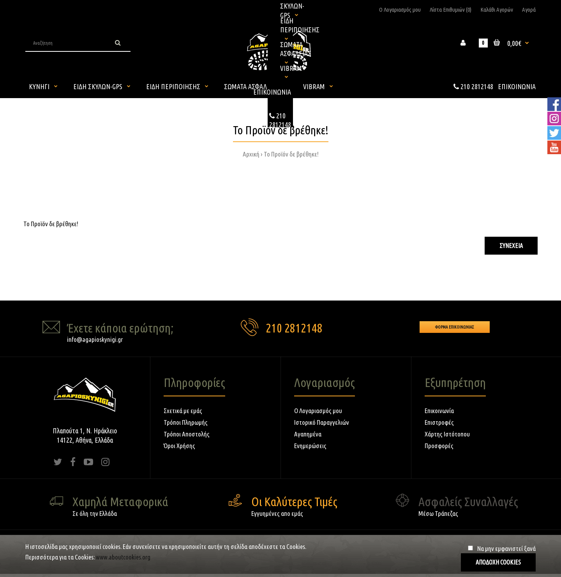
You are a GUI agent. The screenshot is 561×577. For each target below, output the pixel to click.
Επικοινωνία (439, 410)
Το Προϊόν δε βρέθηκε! (291, 154)
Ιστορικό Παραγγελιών (321, 422)
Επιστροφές (439, 422)
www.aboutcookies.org (123, 557)
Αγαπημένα (307, 434)
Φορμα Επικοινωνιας (454, 327)
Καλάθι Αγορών (496, 9)
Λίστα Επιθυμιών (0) (450, 9)
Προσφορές (439, 445)
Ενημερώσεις (310, 445)
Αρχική (251, 154)
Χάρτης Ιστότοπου (447, 434)
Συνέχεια (511, 245)
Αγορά (529, 9)
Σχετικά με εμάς (183, 410)
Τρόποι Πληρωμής (186, 422)
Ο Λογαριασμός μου (400, 9)
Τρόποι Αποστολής (187, 434)
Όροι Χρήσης (179, 445)
